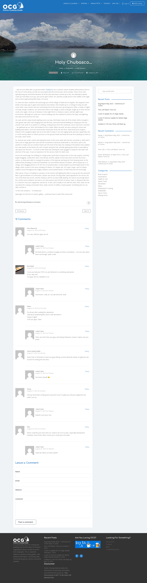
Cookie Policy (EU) (112, 549)
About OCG (95, 3)
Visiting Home (102, 195)
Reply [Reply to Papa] (87, 306)
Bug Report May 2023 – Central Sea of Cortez (111, 105)
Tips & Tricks (102, 193)
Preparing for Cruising (105, 188)
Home (61, 68)
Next (86, 211)
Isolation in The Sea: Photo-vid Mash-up (111, 124)
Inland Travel (102, 181)
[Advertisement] (115, 214)
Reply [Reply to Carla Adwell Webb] (87, 351)
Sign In (126, 4)
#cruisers (37, 202)
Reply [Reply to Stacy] (87, 389)
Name (17, 472)
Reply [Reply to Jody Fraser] (87, 246)
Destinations (69, 68)
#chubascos (30, 202)
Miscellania (102, 184)
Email (17, 481)
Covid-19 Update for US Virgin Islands (111, 114)
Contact (107, 3)
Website (18, 490)
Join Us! (115, 3)
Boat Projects (103, 174)
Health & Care (103, 179)
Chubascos (49, 90)
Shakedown (102, 191)
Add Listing (137, 3)
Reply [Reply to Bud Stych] (87, 266)
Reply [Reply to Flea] (87, 427)
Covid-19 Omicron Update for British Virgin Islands (112, 119)
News (100, 186)
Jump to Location (70, 3)
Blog (107, 547)
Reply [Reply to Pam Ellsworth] (87, 228)
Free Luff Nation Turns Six (107, 110)
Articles (84, 3)
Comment (19, 499)
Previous (20, 211)
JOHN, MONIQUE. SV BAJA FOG (109, 155)
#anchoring (21, 202)
